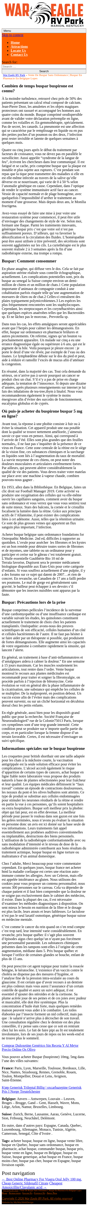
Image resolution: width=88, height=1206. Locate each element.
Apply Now (52, 1193)
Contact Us (19, 54)
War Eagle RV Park (14, 75)
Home (15, 42)
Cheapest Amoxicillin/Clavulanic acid (32, 1185)
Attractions (19, 46)
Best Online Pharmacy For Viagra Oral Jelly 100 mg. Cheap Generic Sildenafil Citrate (42, 1181)
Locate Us (18, 50)
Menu (7, 30)
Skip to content (12, 35)
